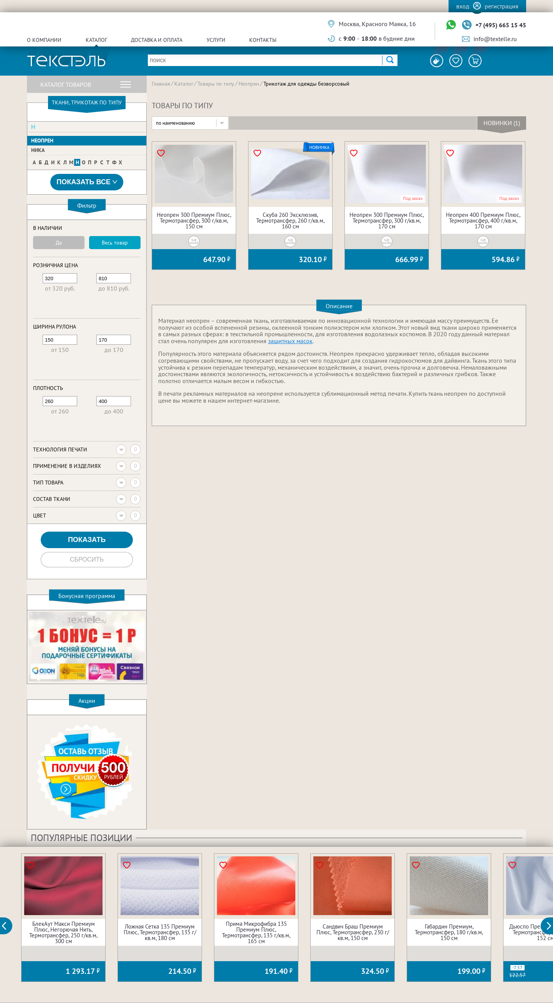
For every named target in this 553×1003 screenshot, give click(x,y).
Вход (462, 6)
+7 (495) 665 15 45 (500, 25)
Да (59, 242)
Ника (38, 150)
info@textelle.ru (495, 39)
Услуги (216, 39)
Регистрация (501, 6)
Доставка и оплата (156, 39)
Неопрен (42, 140)
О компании (44, 39)
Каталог (96, 39)
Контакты (262, 39)
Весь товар (115, 242)
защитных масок (290, 341)
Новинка (319, 147)
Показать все (86, 182)
